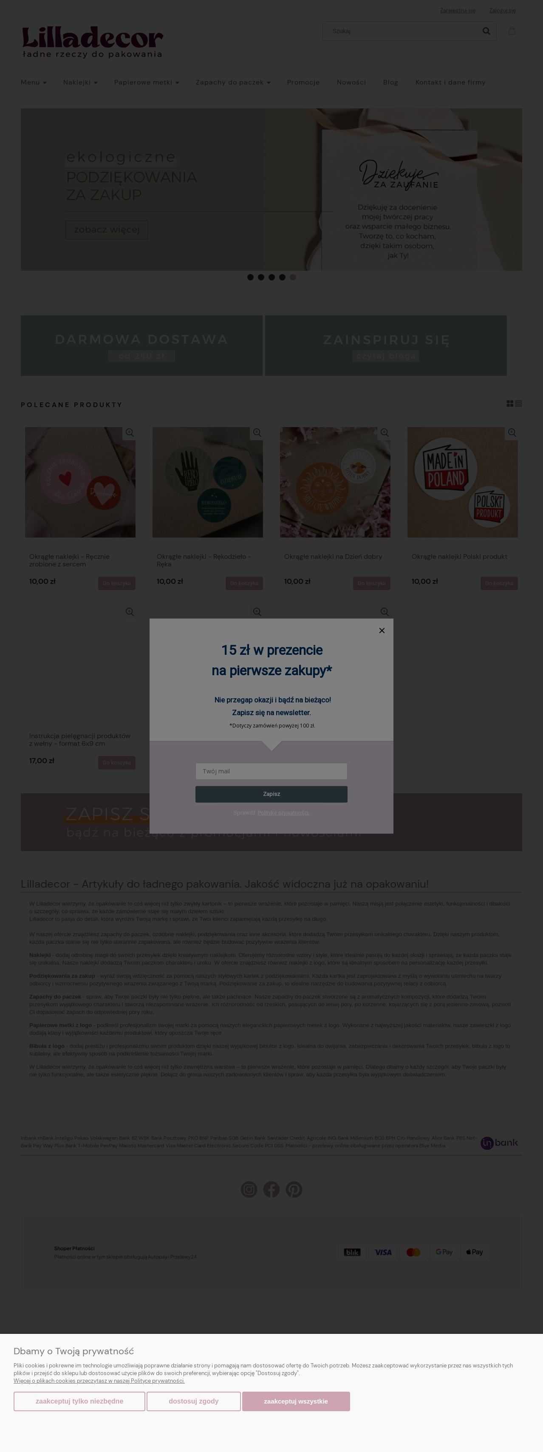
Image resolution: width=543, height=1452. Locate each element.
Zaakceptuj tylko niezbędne (79, 1401)
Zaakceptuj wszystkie (296, 1401)
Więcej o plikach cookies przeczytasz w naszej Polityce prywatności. (99, 1380)
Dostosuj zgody (193, 1401)
